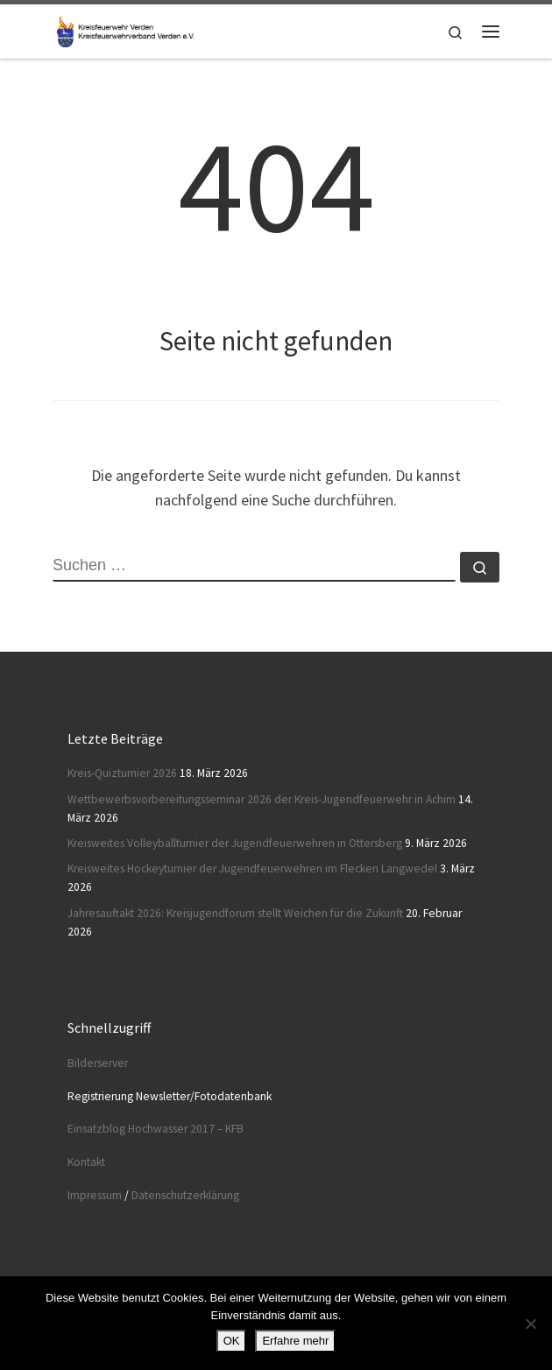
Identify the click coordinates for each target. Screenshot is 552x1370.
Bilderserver (97, 1063)
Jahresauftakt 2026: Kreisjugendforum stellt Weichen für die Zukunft (235, 913)
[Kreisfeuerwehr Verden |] (124, 29)
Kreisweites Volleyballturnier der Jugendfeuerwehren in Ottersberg (234, 843)
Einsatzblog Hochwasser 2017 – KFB (155, 1128)
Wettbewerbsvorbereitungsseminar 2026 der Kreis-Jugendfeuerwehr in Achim (261, 799)
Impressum (94, 1195)
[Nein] (530, 1323)
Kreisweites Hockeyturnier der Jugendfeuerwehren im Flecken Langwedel (252, 868)
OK (231, 1340)
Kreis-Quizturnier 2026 (122, 773)
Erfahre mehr (295, 1340)
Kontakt (86, 1162)
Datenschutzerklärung (185, 1195)
